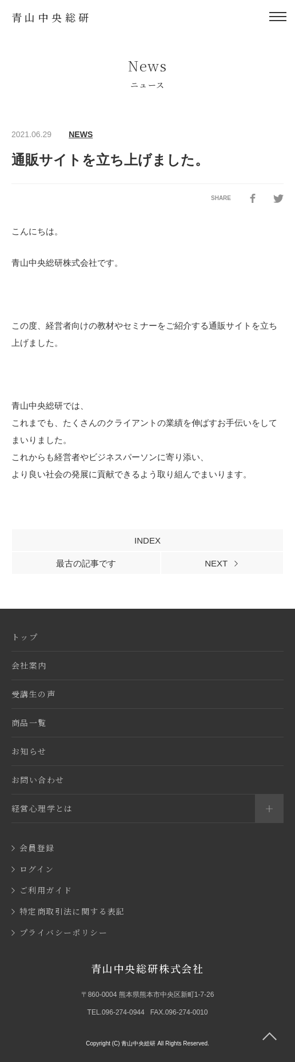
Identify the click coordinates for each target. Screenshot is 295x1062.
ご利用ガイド (41, 890)
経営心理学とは (147, 808)
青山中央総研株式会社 (147, 968)
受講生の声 (33, 694)
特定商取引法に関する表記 (68, 911)
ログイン (32, 869)
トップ (24, 636)
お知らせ (29, 751)
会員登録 (33, 847)
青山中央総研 (51, 17)
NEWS (81, 134)
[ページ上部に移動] (269, 1036)
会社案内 (29, 665)
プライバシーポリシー (59, 932)
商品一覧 (29, 722)
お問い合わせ (37, 779)
